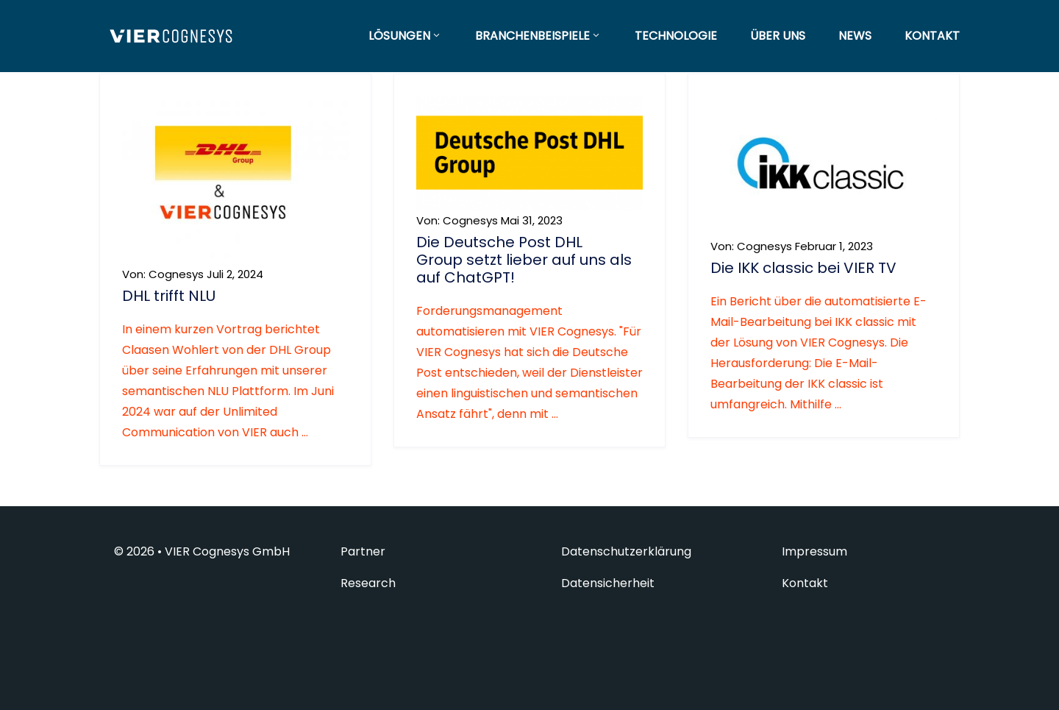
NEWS (854, 35)
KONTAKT (932, 35)
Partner (362, 551)
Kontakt (805, 583)
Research (368, 583)
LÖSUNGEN (405, 35)
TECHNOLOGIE (676, 35)
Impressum (814, 551)
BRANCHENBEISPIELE (538, 35)
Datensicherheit (608, 583)
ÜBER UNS (777, 35)
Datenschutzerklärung (626, 551)
